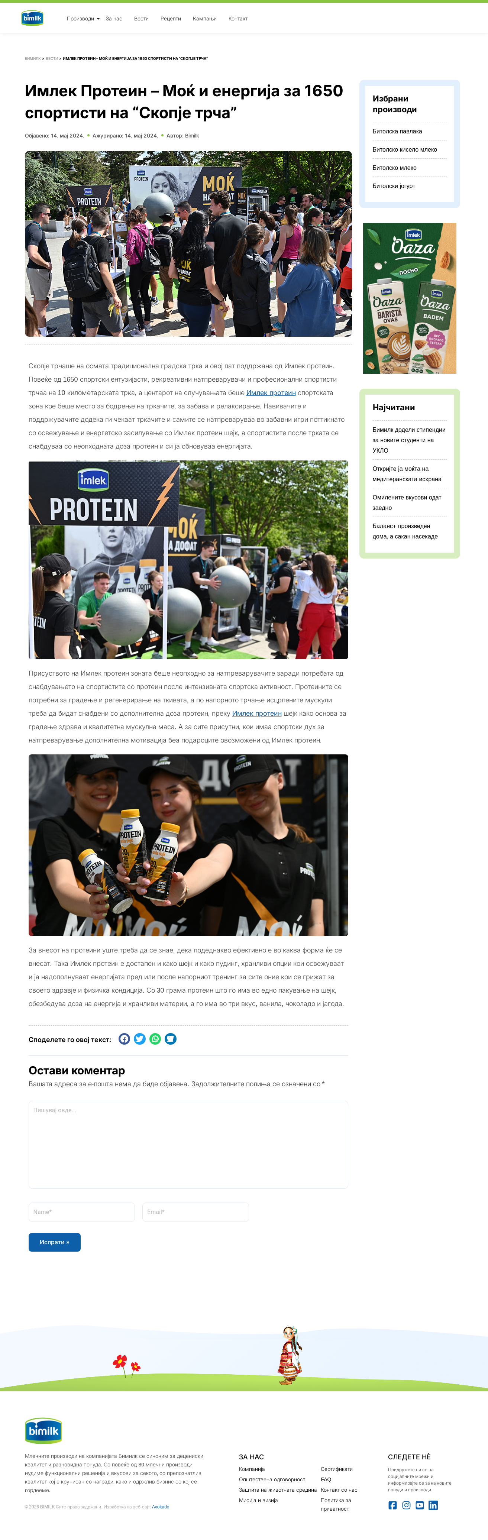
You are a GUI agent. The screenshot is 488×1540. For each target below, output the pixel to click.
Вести (141, 18)
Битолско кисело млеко (405, 149)
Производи (80, 18)
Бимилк (33, 58)
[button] (124, 1039)
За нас (114, 18)
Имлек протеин (271, 393)
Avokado (160, 1507)
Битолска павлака (397, 131)
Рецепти (171, 18)
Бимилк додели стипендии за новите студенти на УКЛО (409, 440)
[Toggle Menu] (98, 19)
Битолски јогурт (394, 186)
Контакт (238, 18)
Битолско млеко (395, 167)
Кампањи (205, 18)
